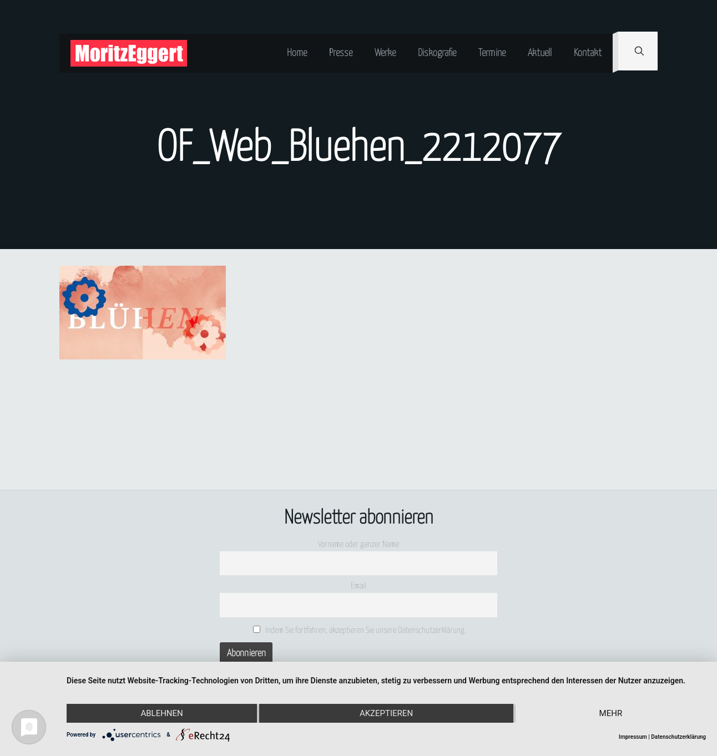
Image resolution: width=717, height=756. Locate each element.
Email (358, 586)
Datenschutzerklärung (678, 737)
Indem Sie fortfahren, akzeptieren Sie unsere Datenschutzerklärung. (360, 630)
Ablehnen (161, 713)
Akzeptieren (386, 713)
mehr (611, 713)
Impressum (633, 737)
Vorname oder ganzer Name (358, 544)
